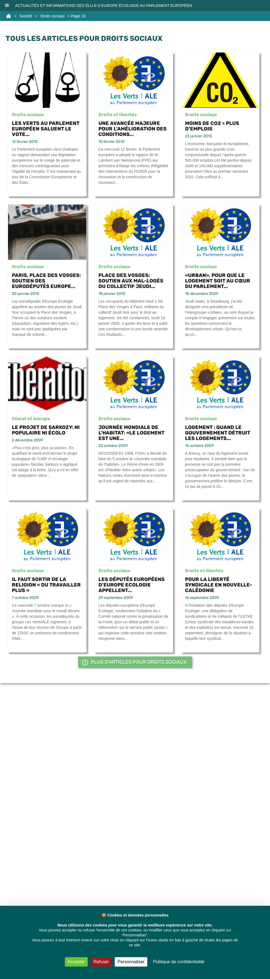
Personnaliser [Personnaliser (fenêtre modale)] (131, 961)
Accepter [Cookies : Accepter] (76, 961)
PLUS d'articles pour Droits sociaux (138, 662)
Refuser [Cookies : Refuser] (101, 961)
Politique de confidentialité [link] (178, 961)
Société (25, 16)
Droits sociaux (53, 16)
